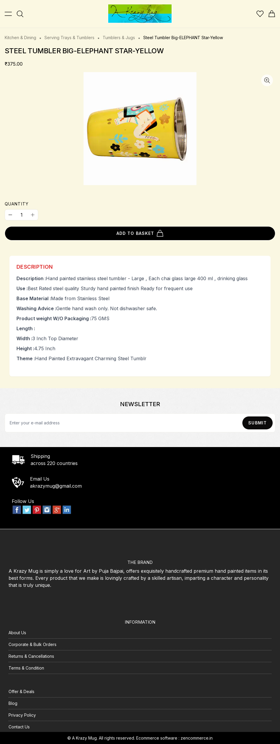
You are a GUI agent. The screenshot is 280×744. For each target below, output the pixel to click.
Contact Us (19, 726)
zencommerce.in (197, 737)
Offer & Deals (21, 691)
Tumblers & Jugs (119, 37)
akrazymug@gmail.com (56, 486)
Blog (13, 703)
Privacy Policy (22, 715)
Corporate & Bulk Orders (32, 644)
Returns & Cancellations (31, 656)
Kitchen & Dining (20, 37)
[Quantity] (21, 215)
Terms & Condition (26, 667)
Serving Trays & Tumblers (69, 37)
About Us (17, 632)
